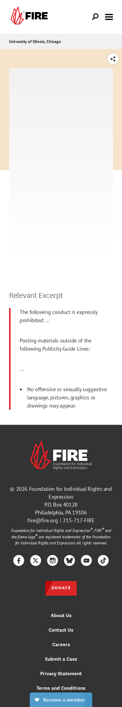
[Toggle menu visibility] (109, 16)
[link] (28, 17)
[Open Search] (95, 17)
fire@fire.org (42, 520)
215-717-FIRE (79, 520)
